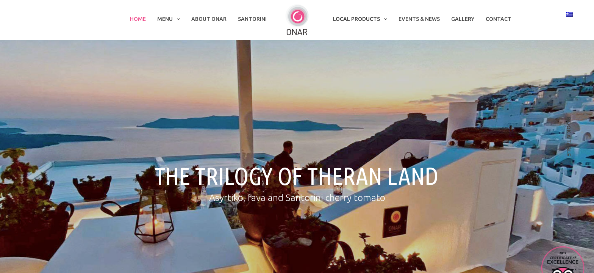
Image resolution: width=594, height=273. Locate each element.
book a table (569, 137)
